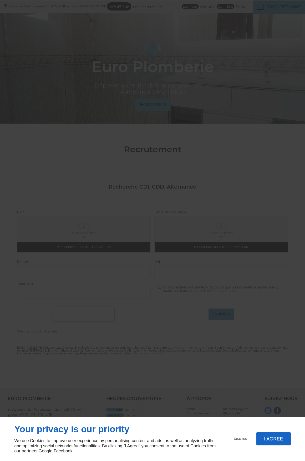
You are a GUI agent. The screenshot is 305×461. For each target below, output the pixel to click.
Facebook (63, 451)
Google (45, 451)
